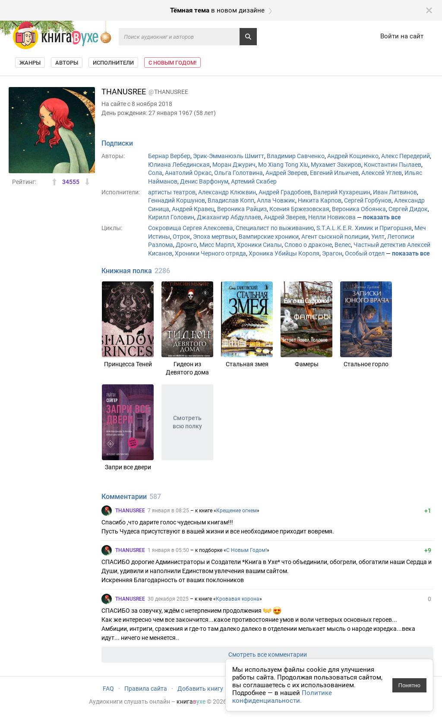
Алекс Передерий (405, 156)
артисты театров (172, 192)
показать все (382, 217)
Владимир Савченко (296, 156)
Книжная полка (126, 271)
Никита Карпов (319, 200)
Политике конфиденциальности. (282, 696)
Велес (343, 244)
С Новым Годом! (172, 62)
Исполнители (113, 62)
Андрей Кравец (193, 209)
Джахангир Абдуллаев (229, 217)
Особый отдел (365, 253)
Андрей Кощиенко (353, 156)
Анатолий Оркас (188, 172)
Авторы (66, 62)
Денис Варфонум (204, 181)
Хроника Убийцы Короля (284, 253)
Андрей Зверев (286, 172)
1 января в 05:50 (168, 550)
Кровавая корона (237, 599)
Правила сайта (145, 688)
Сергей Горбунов (367, 200)
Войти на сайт (401, 36)
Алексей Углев (381, 172)
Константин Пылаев (392, 164)
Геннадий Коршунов (176, 200)
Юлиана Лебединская (179, 164)
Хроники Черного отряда (210, 253)
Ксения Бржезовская (299, 209)
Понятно (409, 685)
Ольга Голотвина (238, 172)
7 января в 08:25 (168, 511)
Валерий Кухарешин (341, 192)
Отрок (181, 236)
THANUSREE (130, 511)
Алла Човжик (276, 200)
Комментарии (124, 496)
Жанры (30, 62)
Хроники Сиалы (259, 244)
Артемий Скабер (254, 181)
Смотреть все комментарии (267, 654)
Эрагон (332, 253)
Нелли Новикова (332, 217)
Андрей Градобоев (285, 192)
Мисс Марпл (216, 244)
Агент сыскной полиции (335, 236)
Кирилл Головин (171, 217)
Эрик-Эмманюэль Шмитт (228, 156)
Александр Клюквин (227, 192)
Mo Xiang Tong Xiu (283, 164)
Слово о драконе (308, 244)
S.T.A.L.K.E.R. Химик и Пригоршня (364, 227)
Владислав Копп (231, 200)
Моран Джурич (234, 164)
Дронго (186, 244)
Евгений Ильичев (334, 172)
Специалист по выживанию (275, 227)
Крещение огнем (236, 511)
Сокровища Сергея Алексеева (190, 227)
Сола (155, 172)
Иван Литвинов (395, 192)
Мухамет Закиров (336, 164)
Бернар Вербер (169, 156)
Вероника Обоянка (359, 209)
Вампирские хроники (269, 236)
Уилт (378, 236)
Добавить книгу (200, 688)
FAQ (108, 688)
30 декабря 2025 (168, 599)
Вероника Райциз (242, 209)
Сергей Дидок (408, 209)
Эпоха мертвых (214, 236)
